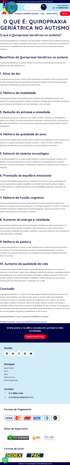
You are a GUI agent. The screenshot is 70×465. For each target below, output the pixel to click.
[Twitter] (13, 353)
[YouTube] (31, 353)
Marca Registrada (11, 380)
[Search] (44, 7)
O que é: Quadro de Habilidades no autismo (32, 316)
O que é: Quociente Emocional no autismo (31, 322)
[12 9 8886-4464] (6, 393)
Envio (6, 371)
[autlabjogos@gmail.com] (6, 397)
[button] (5, 460)
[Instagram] (19, 353)
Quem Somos (9, 368)
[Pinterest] (25, 353)
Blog (6, 374)
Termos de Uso (9, 377)
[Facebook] (7, 353)
